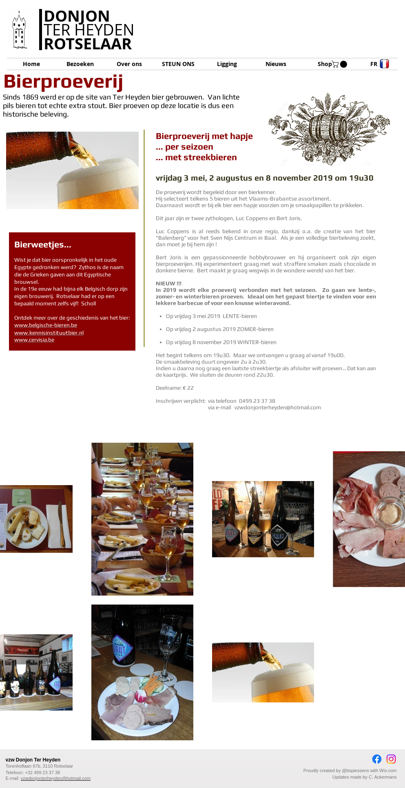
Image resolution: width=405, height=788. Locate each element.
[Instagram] (391, 759)
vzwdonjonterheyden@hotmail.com (278, 407)
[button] (340, 64)
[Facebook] (377, 759)
